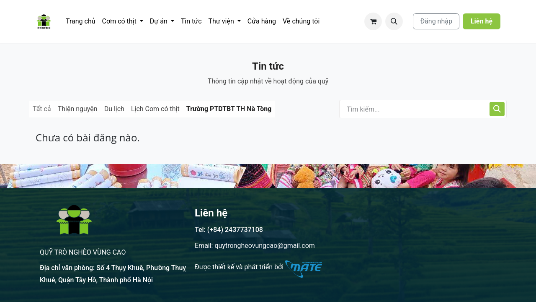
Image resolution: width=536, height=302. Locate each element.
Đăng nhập (436, 21)
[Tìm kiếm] (497, 109)
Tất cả (42, 109)
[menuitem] (80, 21)
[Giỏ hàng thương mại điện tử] (373, 21)
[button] (394, 21)
